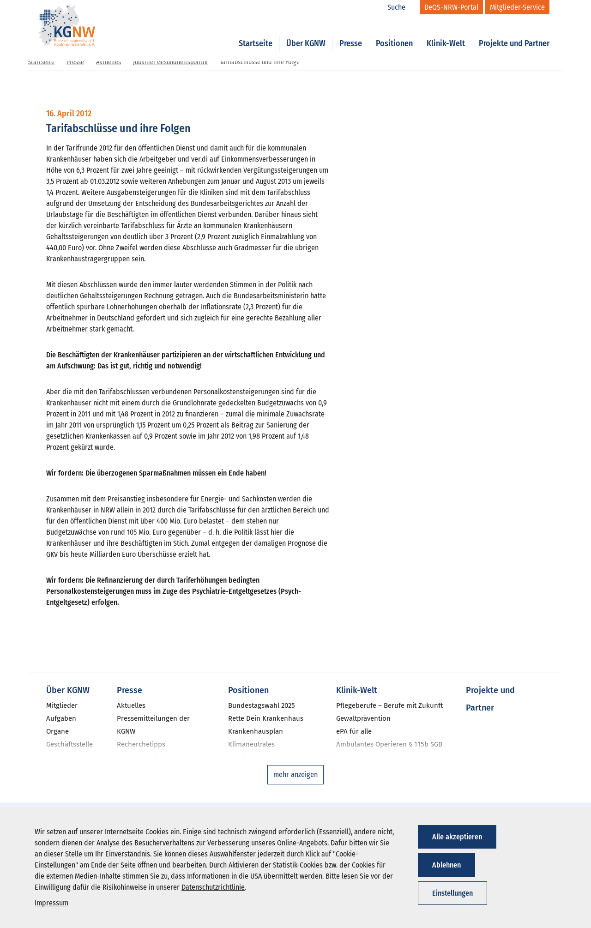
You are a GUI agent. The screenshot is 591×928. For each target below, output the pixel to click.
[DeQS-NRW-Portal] (451, 7)
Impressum (51, 902)
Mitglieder (62, 705)
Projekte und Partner (514, 33)
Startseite (255, 33)
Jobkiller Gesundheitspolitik (170, 62)
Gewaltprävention (363, 718)
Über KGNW (306, 33)
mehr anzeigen (295, 774)
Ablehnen (446, 865)
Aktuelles (108, 62)
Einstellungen (452, 893)
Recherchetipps (141, 744)
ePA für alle (354, 731)
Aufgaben (61, 718)
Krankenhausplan (255, 731)
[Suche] (401, 7)
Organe (57, 731)
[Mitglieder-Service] (517, 7)
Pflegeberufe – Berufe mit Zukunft (389, 705)
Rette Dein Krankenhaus (265, 718)
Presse (350, 33)
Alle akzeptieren (457, 836)
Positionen (394, 33)
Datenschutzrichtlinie (213, 887)
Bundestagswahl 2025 (261, 705)
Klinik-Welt (446, 33)
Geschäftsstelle (69, 744)
